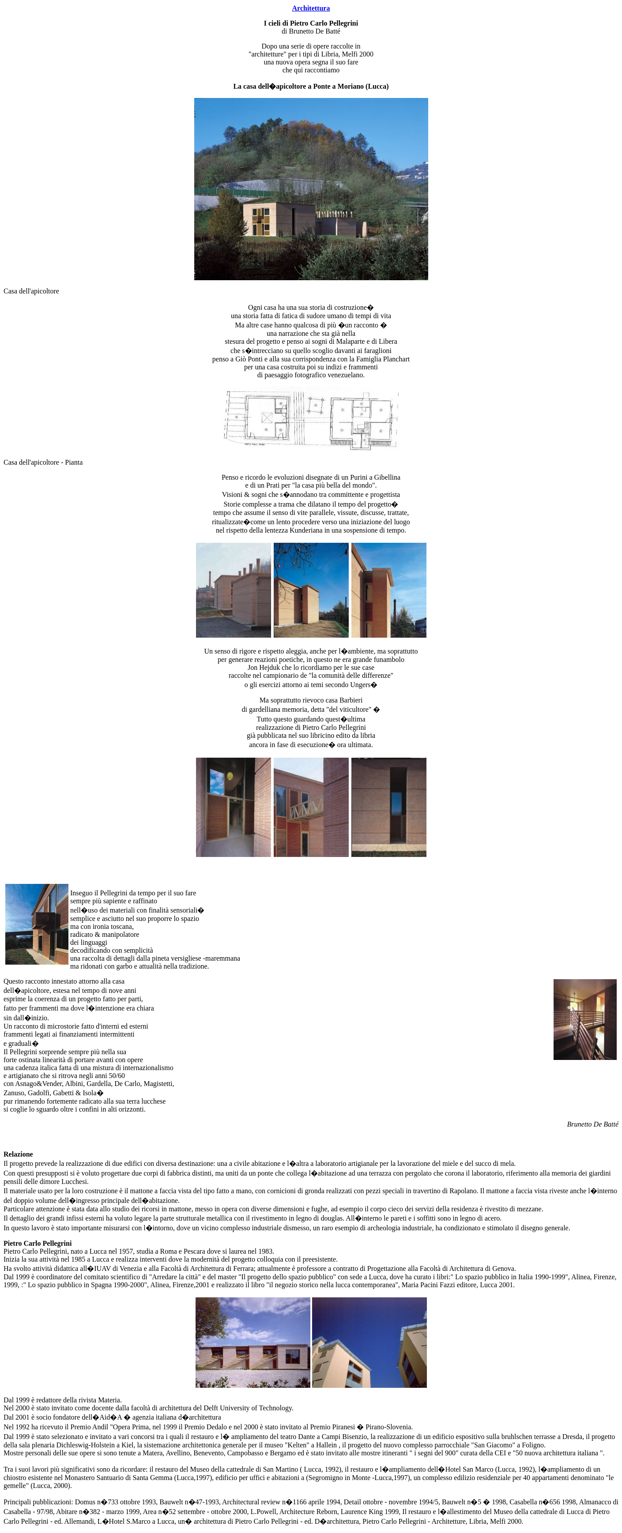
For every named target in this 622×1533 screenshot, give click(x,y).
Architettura (311, 8)
